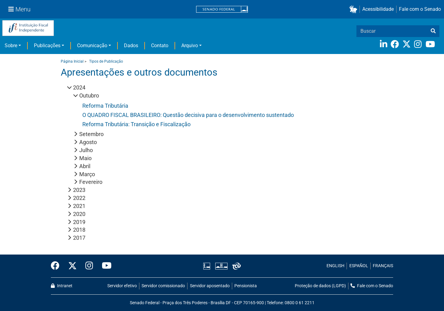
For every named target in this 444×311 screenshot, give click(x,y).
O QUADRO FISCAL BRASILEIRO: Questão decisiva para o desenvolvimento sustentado (188, 115)
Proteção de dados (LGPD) (320, 285)
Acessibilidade (378, 9)
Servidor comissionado (163, 285)
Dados (131, 45)
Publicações (47, 45)
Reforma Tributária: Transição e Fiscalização (136, 124)
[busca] (433, 31)
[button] (354, 9)
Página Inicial (72, 61)
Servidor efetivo (122, 285)
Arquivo (189, 45)
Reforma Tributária (105, 105)
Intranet (61, 285)
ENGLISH (335, 265)
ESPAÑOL (358, 265)
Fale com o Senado (420, 9)
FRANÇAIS (383, 265)
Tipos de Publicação (106, 61)
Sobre (11, 45)
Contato (159, 45)
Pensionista (245, 285)
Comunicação (92, 45)
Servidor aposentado (210, 285)
